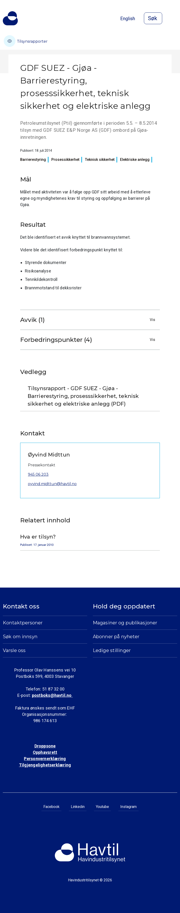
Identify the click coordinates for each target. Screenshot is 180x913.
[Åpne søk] (153, 18)
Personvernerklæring (45, 758)
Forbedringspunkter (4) (89, 339)
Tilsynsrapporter (26, 41)
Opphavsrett (45, 752)
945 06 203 (38, 474)
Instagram (128, 806)
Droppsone (45, 745)
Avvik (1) (89, 320)
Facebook (51, 806)
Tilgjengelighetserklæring (45, 764)
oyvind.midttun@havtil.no (52, 484)
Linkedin (78, 806)
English (127, 18)
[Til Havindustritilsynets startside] (10, 18)
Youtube (102, 806)
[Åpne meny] (174, 18)
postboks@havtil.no (52, 695)
